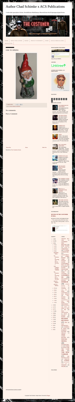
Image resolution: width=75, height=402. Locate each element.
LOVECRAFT (64, 292)
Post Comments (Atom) (16, 149)
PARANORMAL (64, 304)
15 (53, 307)
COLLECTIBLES (12, 106)
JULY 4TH (64, 289)
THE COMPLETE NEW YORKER (56, 268)
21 (53, 319)
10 (54, 298)
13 (53, 243)
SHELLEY (63, 333)
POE (65, 309)
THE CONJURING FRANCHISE (62, 145)
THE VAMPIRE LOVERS (63, 178)
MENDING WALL (56, 253)
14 (53, 305)
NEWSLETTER (8, 43)
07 (54, 292)
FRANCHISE (64, 269)
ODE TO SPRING (56, 282)
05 (54, 288)
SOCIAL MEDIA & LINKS (57, 40)
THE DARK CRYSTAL (63, 200)
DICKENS (63, 260)
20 (53, 317)
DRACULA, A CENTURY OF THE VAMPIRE (62, 190)
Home (26, 147)
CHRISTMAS (64, 249)
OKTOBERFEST (64, 299)
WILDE (63, 366)
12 (53, 241)
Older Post (44, 147)
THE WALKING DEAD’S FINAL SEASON (61, 167)
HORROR (64, 282)
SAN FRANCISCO (64, 324)
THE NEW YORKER (65, 353)
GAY (65, 270)
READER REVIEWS (65, 319)
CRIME (63, 259)
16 (53, 309)
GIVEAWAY (64, 273)
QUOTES (63, 315)
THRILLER (66, 359)
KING (62, 291)
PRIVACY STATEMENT (37, 40)
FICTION (63, 267)
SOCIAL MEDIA (64, 340)
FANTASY (65, 266)
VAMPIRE (66, 360)
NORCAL (63, 298)
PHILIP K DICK (65, 308)
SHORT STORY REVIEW (63, 336)
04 (54, 251)
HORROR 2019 (61, 125)
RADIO (63, 316)
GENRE (63, 272)
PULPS (65, 313)
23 (53, 323)
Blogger (48, 395)
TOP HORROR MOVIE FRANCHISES (63, 106)
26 (53, 329)
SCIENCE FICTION (63, 330)
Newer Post (8, 147)
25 (53, 327)
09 (54, 296)
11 (53, 239)
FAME (67, 264)
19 (53, 315)
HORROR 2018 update (63, 156)
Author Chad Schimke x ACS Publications (35, 6)
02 (54, 246)
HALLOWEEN (64, 278)
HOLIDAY (18, 106)
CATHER (65, 247)
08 (54, 294)
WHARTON (63, 365)
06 (54, 290)
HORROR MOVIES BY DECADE (65, 285)
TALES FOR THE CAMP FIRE (65, 349)
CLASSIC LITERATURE (65, 251)
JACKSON (63, 288)
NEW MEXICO (65, 294)
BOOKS (26, 40)
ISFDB (46, 40)
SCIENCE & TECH (65, 327)
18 (53, 313)
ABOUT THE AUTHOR (16, 40)
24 (53, 325)
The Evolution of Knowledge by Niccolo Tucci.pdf (56, 275)
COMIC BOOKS (65, 257)
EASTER (63, 262)
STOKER (67, 346)
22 (53, 321)
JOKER (60, 134)
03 (54, 249)
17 (53, 311)
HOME (6, 40)
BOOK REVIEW (65, 246)
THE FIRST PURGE (62, 115)
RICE (66, 322)
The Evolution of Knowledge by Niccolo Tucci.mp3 (56, 260)
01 (54, 244)
